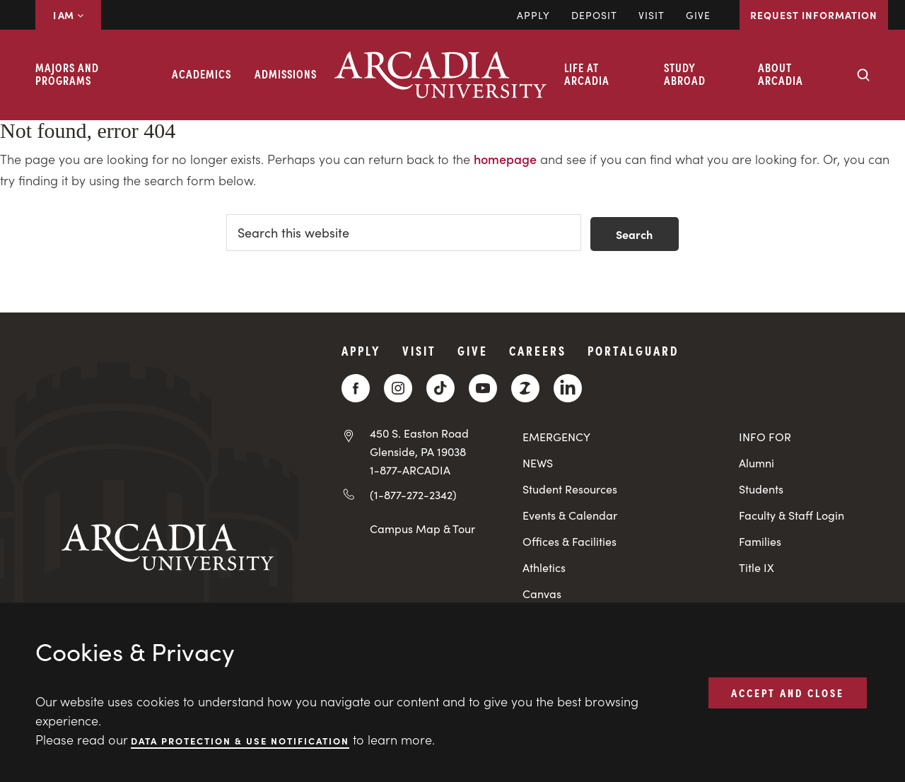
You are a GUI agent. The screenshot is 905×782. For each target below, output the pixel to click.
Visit (651, 15)
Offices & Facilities (569, 541)
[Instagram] (398, 388)
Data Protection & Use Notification (240, 740)
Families (760, 541)
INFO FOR (765, 437)
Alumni (756, 463)
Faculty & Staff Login (791, 515)
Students (761, 489)
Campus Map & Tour (422, 528)
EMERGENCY (556, 437)
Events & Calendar (569, 515)
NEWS (537, 463)
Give (698, 15)
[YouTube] (483, 388)
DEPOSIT (594, 15)
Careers (537, 350)
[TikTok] (440, 388)
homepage (505, 159)
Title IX (756, 567)
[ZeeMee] (525, 388)
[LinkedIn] (568, 388)
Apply (533, 15)
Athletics (544, 567)
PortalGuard (633, 350)
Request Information (813, 15)
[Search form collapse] (863, 75)
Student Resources (569, 489)
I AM (68, 15)
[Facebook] (355, 388)
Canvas (541, 594)
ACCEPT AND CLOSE (787, 692)
